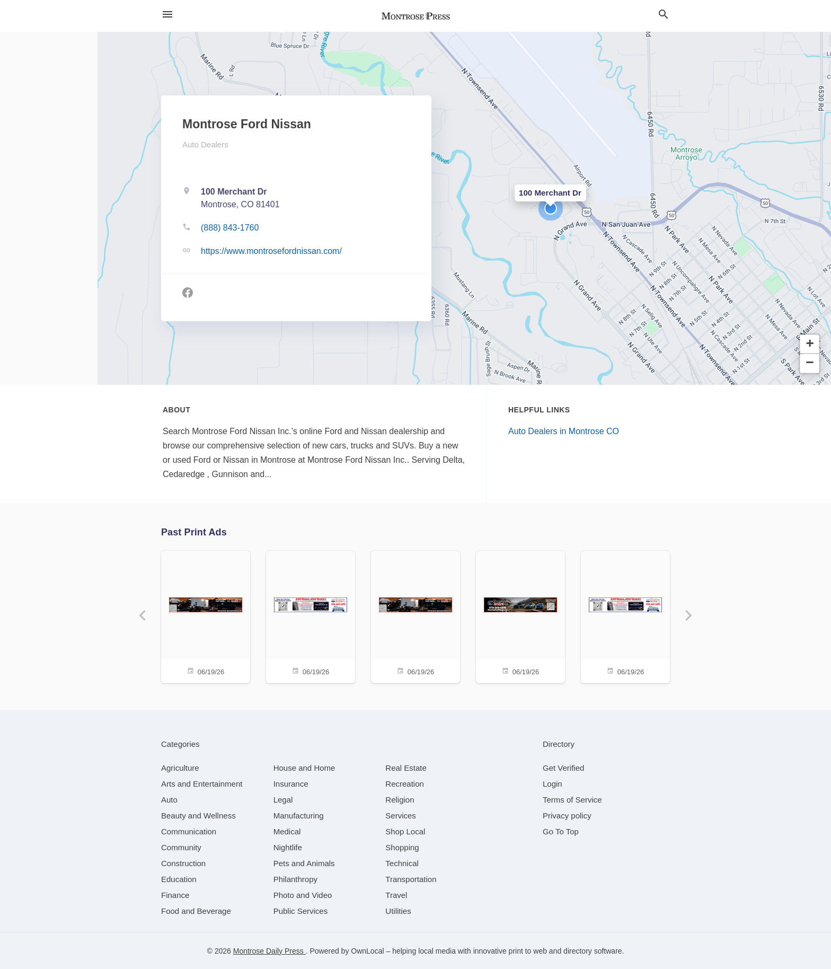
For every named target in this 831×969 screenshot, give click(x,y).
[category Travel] (396, 895)
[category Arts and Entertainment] (201, 783)
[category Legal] (283, 799)
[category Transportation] (410, 879)
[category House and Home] (304, 767)
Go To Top (561, 831)
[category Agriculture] (180, 767)
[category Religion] (399, 799)
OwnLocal (367, 951)
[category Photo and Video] (302, 895)
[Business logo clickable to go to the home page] (415, 16)
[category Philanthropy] (295, 879)
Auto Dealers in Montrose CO (563, 431)
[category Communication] (188, 831)
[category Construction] (183, 863)
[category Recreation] (404, 783)
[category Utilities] (398, 910)
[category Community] (181, 847)
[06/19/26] (205, 616)
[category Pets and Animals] (304, 863)
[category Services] (400, 815)
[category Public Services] (300, 910)
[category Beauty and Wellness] (198, 815)
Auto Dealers (205, 144)
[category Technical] (402, 863)
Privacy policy (567, 815)
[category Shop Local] (405, 831)
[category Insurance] (290, 783)
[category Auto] (169, 799)
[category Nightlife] (287, 847)
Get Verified (563, 767)
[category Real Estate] (406, 767)
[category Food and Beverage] (196, 910)
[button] (550, 208)
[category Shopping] (402, 847)
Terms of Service (572, 799)
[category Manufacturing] (298, 815)
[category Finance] (175, 895)
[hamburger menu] (167, 14)
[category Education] (179, 879)
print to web (528, 951)
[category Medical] (287, 831)
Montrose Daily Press (269, 951)
